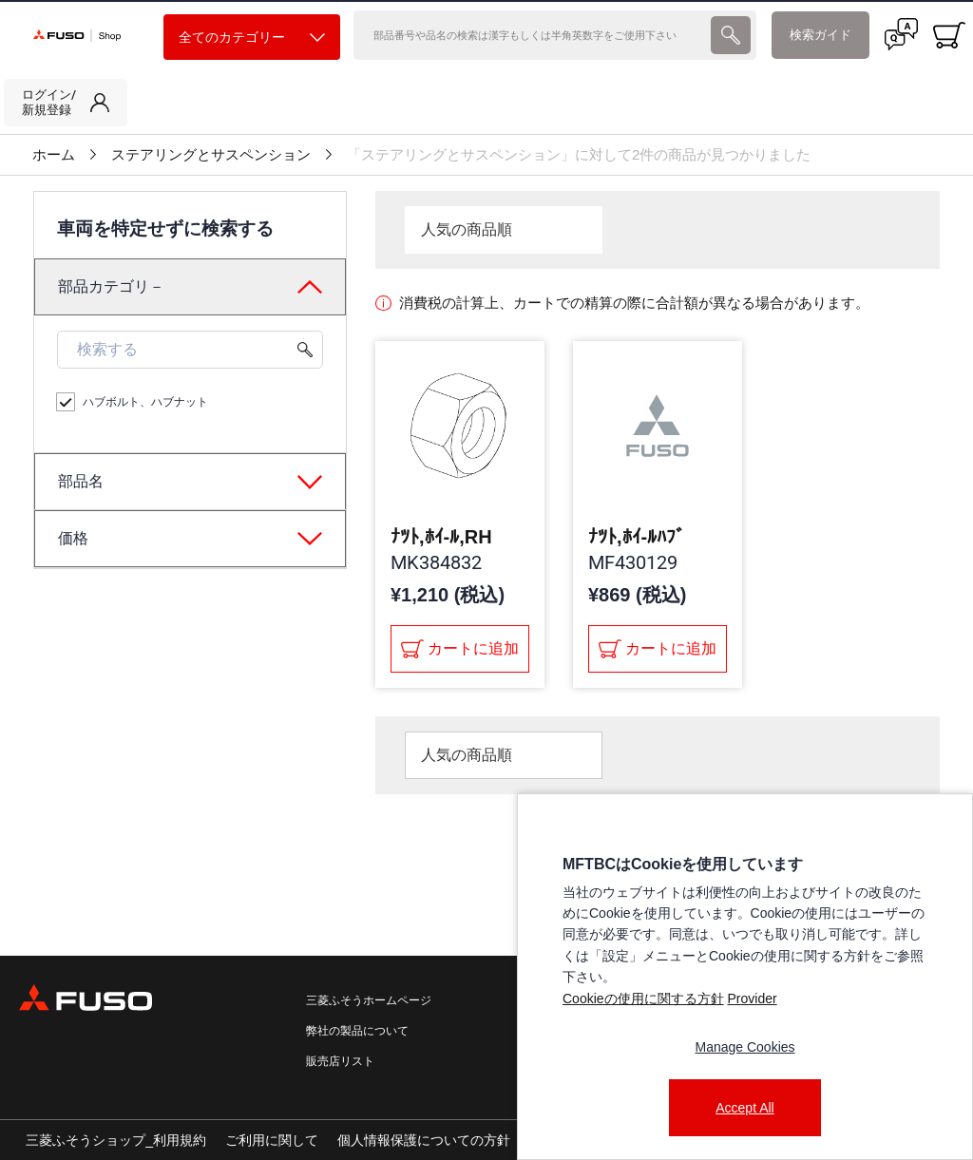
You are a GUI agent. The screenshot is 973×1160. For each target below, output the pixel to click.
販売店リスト (340, 1061)
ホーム (53, 154)
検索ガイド (820, 35)
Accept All (744, 1107)
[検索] (530, 35)
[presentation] (731, 35)
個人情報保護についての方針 (423, 1140)
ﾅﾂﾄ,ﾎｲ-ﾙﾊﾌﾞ (636, 536)
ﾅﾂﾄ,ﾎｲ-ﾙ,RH (441, 536)
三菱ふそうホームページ (368, 1000)
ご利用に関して (271, 1140)
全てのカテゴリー (252, 38)
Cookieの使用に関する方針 (643, 998)
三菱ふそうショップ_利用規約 (116, 1140)
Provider (751, 998)
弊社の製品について (357, 1030)
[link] (65, 102)
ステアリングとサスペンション (211, 154)
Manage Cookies (744, 1047)
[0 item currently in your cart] (949, 35)
